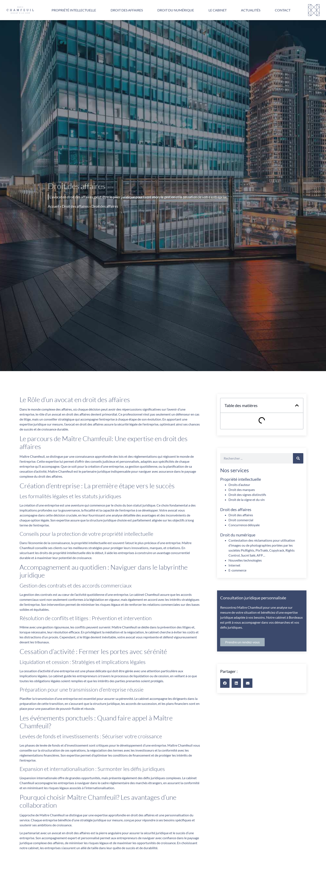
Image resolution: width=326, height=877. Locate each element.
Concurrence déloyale (244, 525)
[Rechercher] (298, 458)
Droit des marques (241, 490)
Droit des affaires (127, 10)
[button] (297, 405)
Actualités (250, 10)
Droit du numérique (175, 10)
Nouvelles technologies (245, 560)
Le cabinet (218, 10)
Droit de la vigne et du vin (246, 500)
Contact (282, 10)
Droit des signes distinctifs (247, 495)
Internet (234, 565)
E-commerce (237, 570)
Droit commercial (240, 520)
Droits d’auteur (239, 485)
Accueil (53, 206)
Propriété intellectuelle (74, 10)
